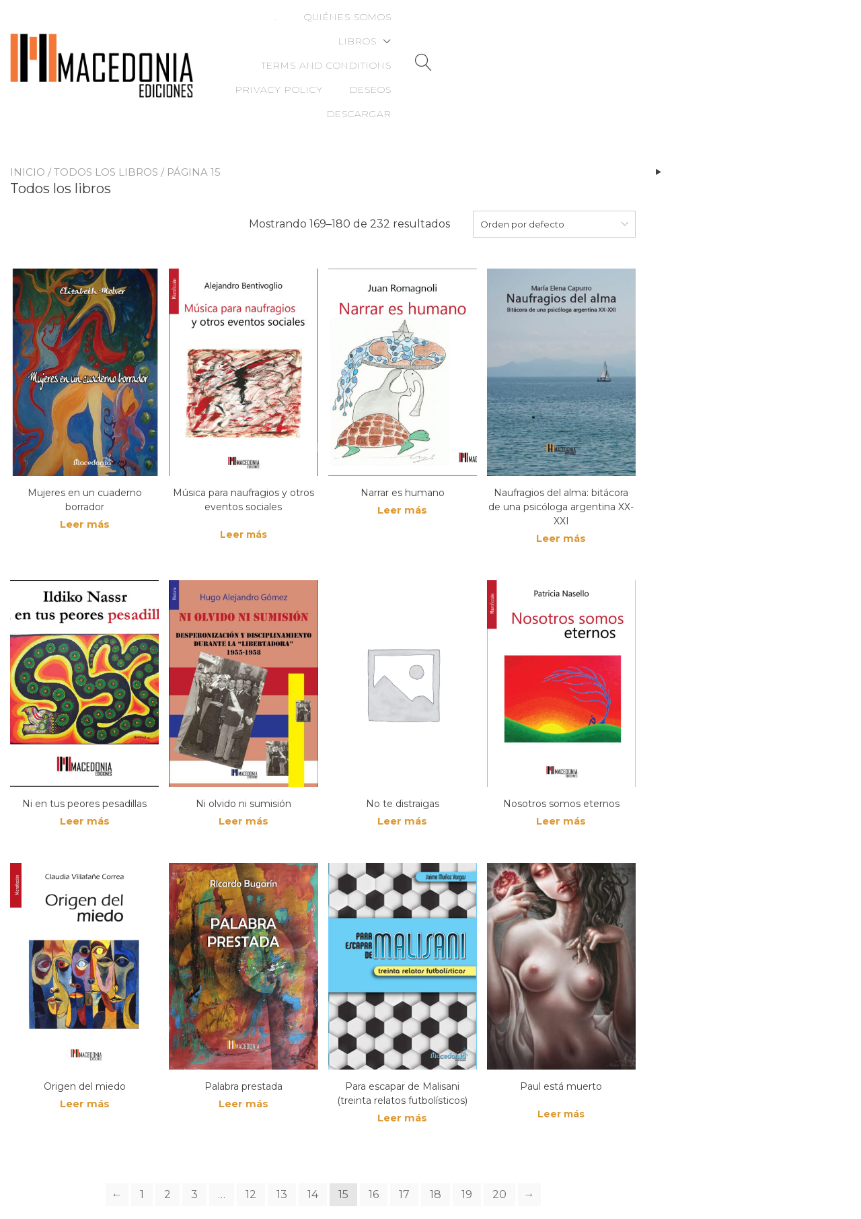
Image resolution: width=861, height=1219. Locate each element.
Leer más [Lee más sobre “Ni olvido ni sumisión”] (243, 776)
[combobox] (554, 177)
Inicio (27, 124)
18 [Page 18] (435, 1152)
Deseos (773, 30)
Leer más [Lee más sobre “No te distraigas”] (402, 776)
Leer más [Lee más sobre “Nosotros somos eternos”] (561, 776)
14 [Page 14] (312, 1152)
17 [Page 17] (404, 1152)
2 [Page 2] (167, 1152)
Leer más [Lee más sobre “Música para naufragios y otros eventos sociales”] (243, 487)
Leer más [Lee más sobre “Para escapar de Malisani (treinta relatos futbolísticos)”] (402, 1075)
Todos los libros (106, 124)
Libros (419, 30)
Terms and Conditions (545, 30)
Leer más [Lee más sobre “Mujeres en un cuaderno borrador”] (85, 478)
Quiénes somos (329, 30)
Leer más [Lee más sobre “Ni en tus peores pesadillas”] (85, 776)
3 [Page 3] (194, 1152)
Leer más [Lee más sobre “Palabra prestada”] (243, 1061)
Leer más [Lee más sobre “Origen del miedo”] (85, 1061)
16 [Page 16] (374, 1152)
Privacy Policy (681, 30)
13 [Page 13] (281, 1152)
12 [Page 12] (251, 1152)
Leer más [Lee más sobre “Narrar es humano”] (402, 464)
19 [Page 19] (466, 1152)
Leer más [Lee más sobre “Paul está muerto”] (561, 1070)
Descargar (761, 54)
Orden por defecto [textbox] (522, 177)
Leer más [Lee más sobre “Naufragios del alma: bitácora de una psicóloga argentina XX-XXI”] (561, 492)
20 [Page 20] (499, 1152)
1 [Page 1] (142, 1152)
